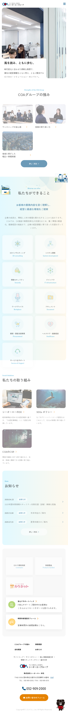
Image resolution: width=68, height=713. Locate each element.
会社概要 (18, 649)
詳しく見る (33, 163)
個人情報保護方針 (46, 657)
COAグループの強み (22, 644)
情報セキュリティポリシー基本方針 (34, 660)
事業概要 (38, 644)
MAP (52, 677)
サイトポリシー (32, 657)
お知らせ (38, 649)
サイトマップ (18, 657)
